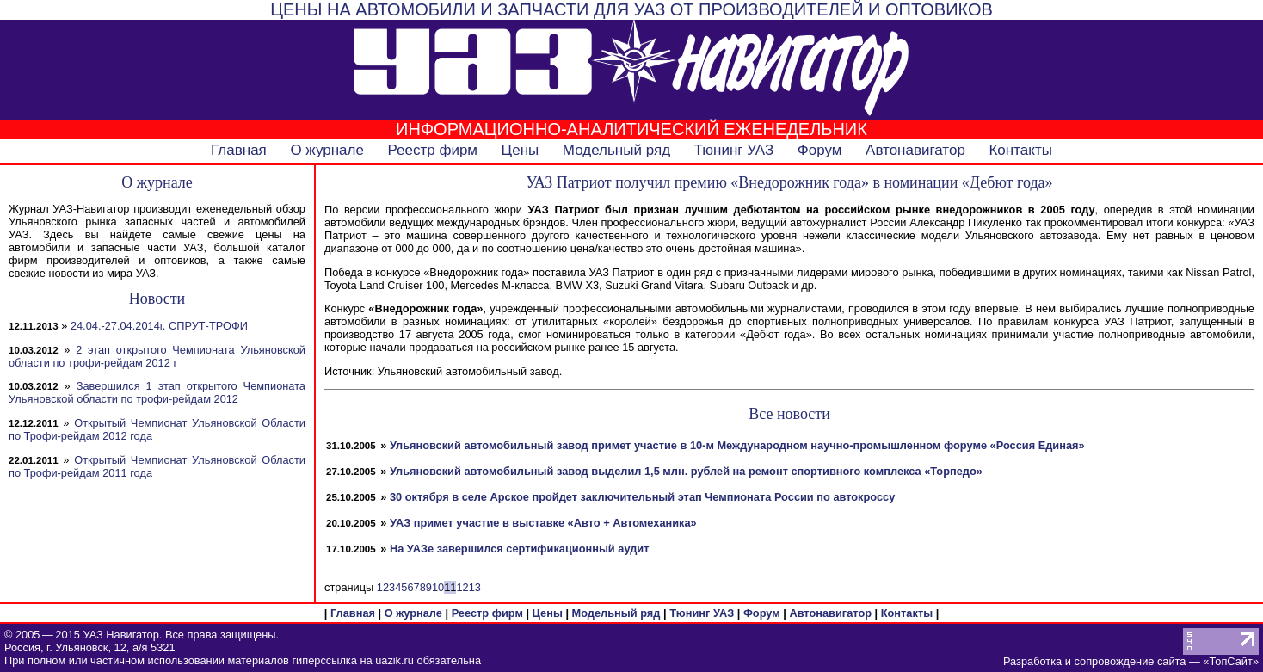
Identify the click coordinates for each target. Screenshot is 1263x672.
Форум (820, 150)
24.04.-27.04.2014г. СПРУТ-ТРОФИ (159, 325)
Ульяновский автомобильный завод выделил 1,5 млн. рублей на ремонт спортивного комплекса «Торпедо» (686, 471)
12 (462, 587)
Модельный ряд (616, 150)
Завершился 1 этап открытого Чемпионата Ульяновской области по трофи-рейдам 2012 (157, 392)
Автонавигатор (915, 150)
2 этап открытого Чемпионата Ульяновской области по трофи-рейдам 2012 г (157, 356)
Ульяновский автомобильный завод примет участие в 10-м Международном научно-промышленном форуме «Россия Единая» (737, 445)
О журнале (327, 150)
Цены (520, 150)
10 (438, 587)
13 (475, 587)
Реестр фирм (432, 150)
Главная (239, 150)
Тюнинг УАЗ (734, 150)
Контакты (1020, 150)
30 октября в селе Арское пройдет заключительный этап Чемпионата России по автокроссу (642, 496)
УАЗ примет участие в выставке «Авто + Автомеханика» (543, 522)
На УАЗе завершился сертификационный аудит (520, 548)
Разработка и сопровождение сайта (1094, 661)
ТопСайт (1230, 661)
